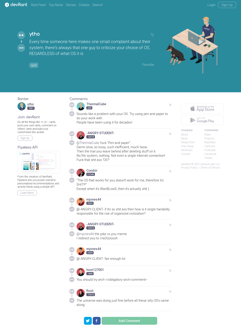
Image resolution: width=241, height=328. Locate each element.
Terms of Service (210, 167)
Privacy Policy (189, 167)
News (184, 138)
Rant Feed (38, 5)
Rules (208, 134)
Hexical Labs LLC (210, 164)
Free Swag (187, 146)
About (184, 134)
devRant (186, 164)
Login (211, 5)
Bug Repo (210, 142)
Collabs (84, 5)
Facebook (210, 154)
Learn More (27, 192)
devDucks (186, 150)
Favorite (148, 65)
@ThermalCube (88, 143)
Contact (185, 154)
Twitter (208, 158)
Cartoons (210, 146)
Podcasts (210, 150)
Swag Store (188, 142)
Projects (209, 138)
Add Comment (129, 321)
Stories (71, 5)
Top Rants (56, 5)
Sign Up (227, 5)
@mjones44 (85, 234)
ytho (34, 34)
